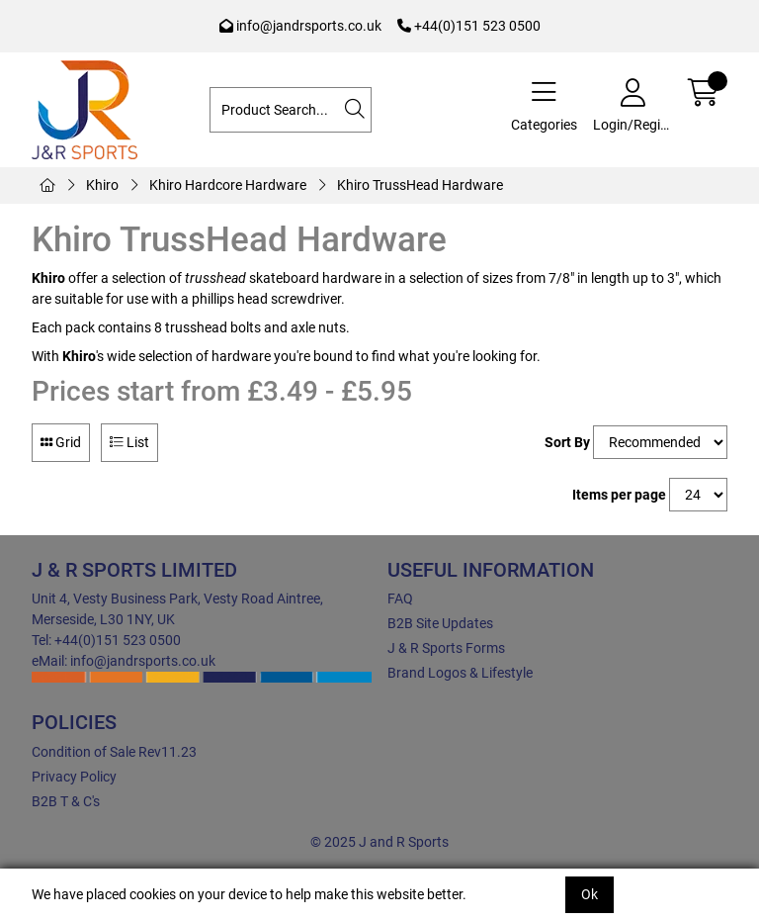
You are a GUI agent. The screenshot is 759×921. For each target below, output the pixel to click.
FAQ (400, 598)
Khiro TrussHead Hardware (420, 185)
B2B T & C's (66, 801)
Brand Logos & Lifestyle (460, 673)
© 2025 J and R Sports (379, 842)
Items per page (619, 495)
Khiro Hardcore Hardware (227, 185)
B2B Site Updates (440, 623)
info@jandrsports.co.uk (300, 26)
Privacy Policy (74, 776)
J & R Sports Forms (446, 648)
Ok (589, 894)
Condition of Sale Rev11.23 (114, 752)
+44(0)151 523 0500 (469, 26)
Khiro (102, 185)
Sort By (567, 442)
